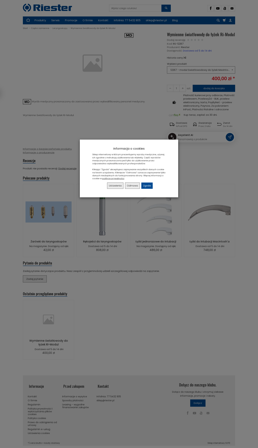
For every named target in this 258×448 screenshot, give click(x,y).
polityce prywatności (113, 178)
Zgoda (147, 185)
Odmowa (132, 185)
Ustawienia (115, 185)
